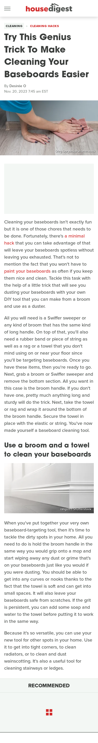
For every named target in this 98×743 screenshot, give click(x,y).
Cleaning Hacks (44, 26)
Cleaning (14, 26)
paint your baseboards (27, 271)
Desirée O (17, 86)
